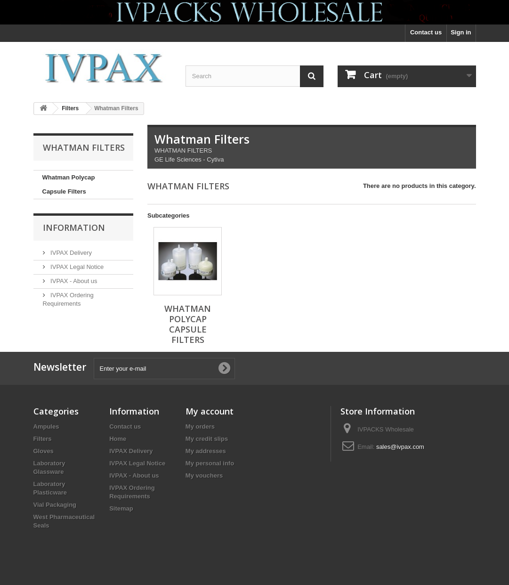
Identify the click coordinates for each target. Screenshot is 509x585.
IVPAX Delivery (70, 252)
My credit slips (207, 438)
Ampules (46, 426)
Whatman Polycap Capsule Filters (68, 184)
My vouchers (204, 475)
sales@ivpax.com (400, 446)
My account (210, 411)
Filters (42, 438)
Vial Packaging (55, 504)
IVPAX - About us (73, 280)
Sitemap (121, 508)
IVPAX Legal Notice (76, 266)
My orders (200, 426)
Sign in (461, 32)
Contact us (426, 32)
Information (74, 227)
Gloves (43, 451)
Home (117, 438)
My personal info (210, 463)
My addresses (206, 451)
